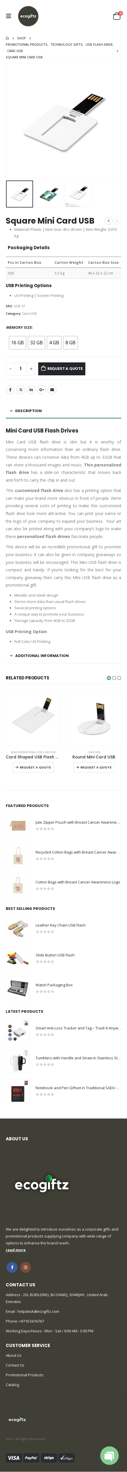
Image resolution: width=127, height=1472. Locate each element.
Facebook (10, 389)
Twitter (20, 389)
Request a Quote (65, 368)
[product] (33, 718)
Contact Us (15, 1365)
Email (52, 389)
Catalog (12, 1384)
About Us (14, 1355)
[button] (108, 677)
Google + (41, 389)
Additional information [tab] (42, 655)
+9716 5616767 (31, 1321)
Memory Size (19, 327)
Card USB (29, 313)
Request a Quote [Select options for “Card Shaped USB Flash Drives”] (35, 767)
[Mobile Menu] (10, 16)
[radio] (17, 342)
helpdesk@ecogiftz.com (38, 1311)
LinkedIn (31, 389)
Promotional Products (24, 1374)
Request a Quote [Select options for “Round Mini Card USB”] (95, 767)
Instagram (25, 1267)
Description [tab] (28, 411)
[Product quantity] (20, 368)
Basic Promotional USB (26, 752)
